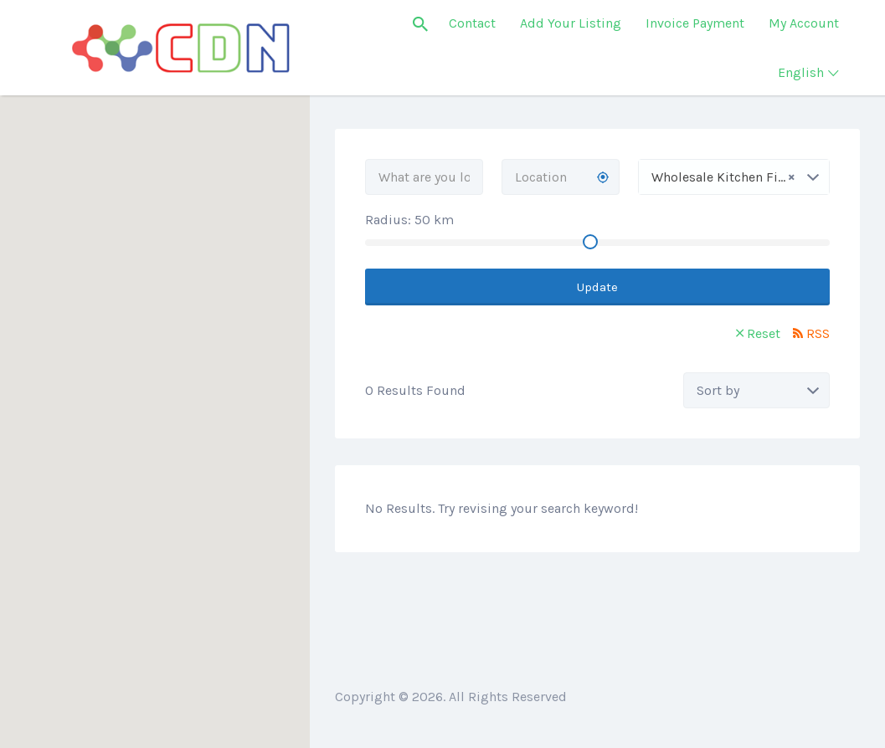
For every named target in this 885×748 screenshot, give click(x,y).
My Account (804, 23)
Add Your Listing (570, 23)
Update (597, 287)
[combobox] (734, 177)
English (801, 72)
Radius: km (409, 220)
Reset (763, 333)
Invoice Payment (695, 23)
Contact (472, 23)
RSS (818, 333)
